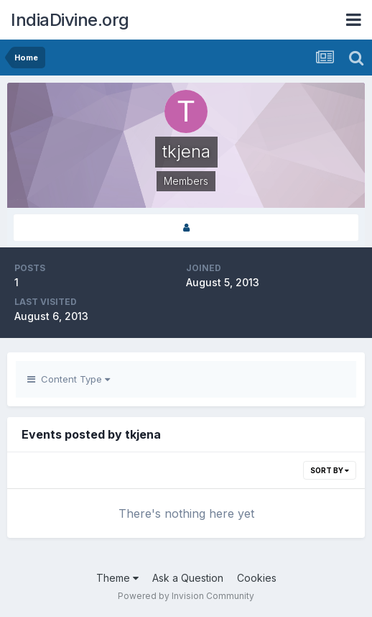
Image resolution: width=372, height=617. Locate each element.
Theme (117, 578)
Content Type (68, 379)
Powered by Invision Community (186, 595)
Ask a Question (187, 578)
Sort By (329, 470)
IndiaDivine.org (70, 19)
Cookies (256, 578)
